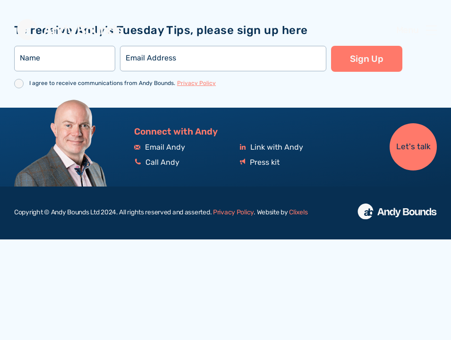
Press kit (260, 163)
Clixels (298, 212)
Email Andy (159, 147)
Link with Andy (271, 147)
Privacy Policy (196, 83)
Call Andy (156, 163)
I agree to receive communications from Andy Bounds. (122, 83)
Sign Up (366, 59)
